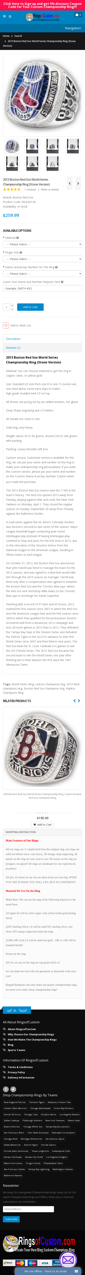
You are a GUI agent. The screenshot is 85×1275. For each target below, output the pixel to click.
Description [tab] (13, 339)
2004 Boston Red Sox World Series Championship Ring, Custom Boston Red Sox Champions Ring (42, 791)
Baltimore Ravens (13, 1171)
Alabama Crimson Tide (59, 1098)
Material (12, 238)
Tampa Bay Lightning (38, 1165)
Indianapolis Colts (61, 1146)
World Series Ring (23, 684)
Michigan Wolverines (31, 1134)
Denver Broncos (12, 1110)
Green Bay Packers (63, 1104)
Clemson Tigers (36, 1098)
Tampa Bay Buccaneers (57, 1122)
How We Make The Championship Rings (32, 1035)
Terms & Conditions (20, 1063)
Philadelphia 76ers (53, 1159)
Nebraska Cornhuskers (63, 1128)
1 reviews (30, 189)
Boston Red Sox (23, 197)
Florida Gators (48, 1140)
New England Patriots (15, 1098)
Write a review (50, 189)
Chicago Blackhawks (40, 1104)
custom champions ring (50, 684)
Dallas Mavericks (12, 1140)
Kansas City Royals (13, 1153)
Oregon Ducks (33, 1159)
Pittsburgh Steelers (32, 1116)
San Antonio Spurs (54, 1134)
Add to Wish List (21, 325)
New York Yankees (55, 1116)
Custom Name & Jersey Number (35, 476)
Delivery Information (21, 1073)
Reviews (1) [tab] (13, 347)
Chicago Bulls (10, 1134)
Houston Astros (48, 1110)
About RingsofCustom (22, 1025)
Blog (10, 1040)
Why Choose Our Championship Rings (31, 1030)
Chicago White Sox (32, 1122)
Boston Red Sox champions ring (44, 688)
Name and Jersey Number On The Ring (31, 267)
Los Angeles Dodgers (56, 1153)
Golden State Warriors (15, 1104)
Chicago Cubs (31, 1110)
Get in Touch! (17, 1006)
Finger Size (13, 252)
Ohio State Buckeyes (38, 1128)
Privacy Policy (16, 1068)
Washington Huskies (63, 1165)
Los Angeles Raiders (69, 1110)
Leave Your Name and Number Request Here (33, 282)
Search (18, 36)
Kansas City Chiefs (34, 1153)
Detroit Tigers (31, 1140)
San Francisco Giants (14, 1165)
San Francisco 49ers (14, 1128)
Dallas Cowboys (11, 1116)
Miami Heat (74, 1116)
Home (6, 36)
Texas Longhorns (40, 1146)
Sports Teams (16, 1046)
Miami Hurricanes (13, 1159)
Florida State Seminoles (16, 1146)
